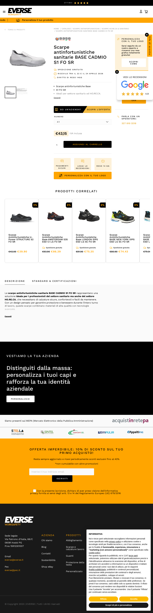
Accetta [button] (134, 599)
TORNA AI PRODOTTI (16, 30)
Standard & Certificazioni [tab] (54, 281)
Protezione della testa (75, 563)
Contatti (46, 553)
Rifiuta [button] (103, 599)
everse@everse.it (14, 559)
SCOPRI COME (133, 63)
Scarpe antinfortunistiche (86, 29)
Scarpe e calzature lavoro (75, 548)
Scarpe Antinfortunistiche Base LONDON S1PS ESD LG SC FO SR (87, 238)
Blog (43, 547)
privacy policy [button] (115, 541)
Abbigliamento (74, 540)
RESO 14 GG (103, 166)
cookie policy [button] (94, 553)
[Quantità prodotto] (58, 145)
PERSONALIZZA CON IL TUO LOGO (82, 175)
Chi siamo (46, 540)
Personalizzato (74, 571)
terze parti (133, 555)
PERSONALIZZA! (20, 399)
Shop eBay (47, 567)
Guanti (69, 556)
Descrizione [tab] (15, 281)
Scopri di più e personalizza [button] (118, 605)
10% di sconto (149, 45)
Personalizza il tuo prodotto (39, 20)
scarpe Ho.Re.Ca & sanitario (115, 29)
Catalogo (66, 29)
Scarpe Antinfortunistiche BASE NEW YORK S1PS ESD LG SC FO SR (122, 238)
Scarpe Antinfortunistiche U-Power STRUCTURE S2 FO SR (20, 238)
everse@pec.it (12, 570)
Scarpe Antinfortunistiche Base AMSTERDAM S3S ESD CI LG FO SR (55, 238)
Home (56, 29)
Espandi (8, 316)
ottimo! (68, 3)
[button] (4, 11)
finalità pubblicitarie (97, 569)
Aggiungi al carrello (87, 144)
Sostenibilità (48, 560)
